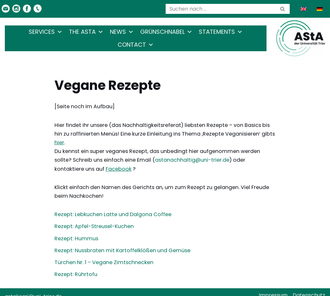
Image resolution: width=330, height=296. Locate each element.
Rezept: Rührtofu (75, 265)
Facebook (67, 160)
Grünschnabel (166, 31)
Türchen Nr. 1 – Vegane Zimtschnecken (103, 253)
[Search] (220, 9)
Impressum (273, 286)
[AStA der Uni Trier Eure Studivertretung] (300, 38)
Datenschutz (309, 286)
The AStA (86, 31)
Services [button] (46, 31)
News (122, 31)
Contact (136, 44)
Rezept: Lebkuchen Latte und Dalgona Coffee (111, 205)
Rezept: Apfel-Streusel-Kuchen (94, 217)
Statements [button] (221, 31)
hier (268, 134)
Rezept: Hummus (75, 229)
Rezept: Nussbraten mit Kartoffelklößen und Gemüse (121, 241)
